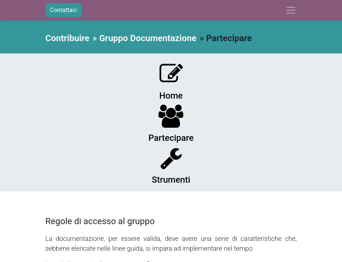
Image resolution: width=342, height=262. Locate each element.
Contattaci (63, 10)
